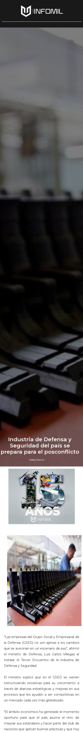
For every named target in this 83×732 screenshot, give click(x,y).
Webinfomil (36, 459)
